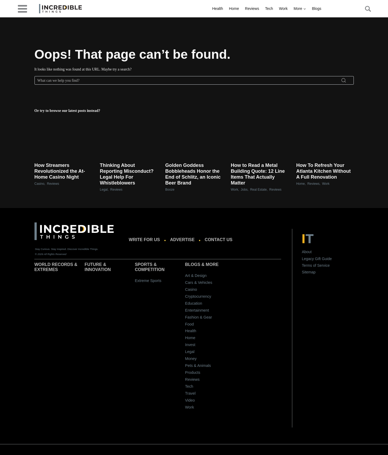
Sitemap (309, 272)
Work (283, 8)
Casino (39, 184)
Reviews (252, 8)
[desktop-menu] (22, 8)
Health (217, 8)
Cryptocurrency (198, 296)
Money (191, 358)
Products (192, 372)
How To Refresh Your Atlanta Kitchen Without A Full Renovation (323, 171)
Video (190, 400)
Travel (190, 393)
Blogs (316, 8)
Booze (169, 189)
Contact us (219, 239)
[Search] (194, 80)
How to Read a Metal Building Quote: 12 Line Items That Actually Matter (258, 174)
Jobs (244, 189)
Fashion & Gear (198, 317)
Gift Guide (323, 259)
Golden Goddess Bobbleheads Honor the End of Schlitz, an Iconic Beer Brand (193, 174)
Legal (103, 189)
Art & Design (196, 275)
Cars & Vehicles (198, 282)
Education (193, 303)
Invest (190, 345)
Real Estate (258, 189)
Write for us (144, 239)
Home (234, 8)
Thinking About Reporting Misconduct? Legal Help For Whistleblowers (126, 174)
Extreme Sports (148, 281)
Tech (269, 8)
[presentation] (63, 136)
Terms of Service (316, 265)
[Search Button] (365, 8)
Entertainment (197, 310)
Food (189, 324)
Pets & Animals (198, 365)
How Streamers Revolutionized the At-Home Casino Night (59, 171)
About (307, 252)
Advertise (182, 239)
